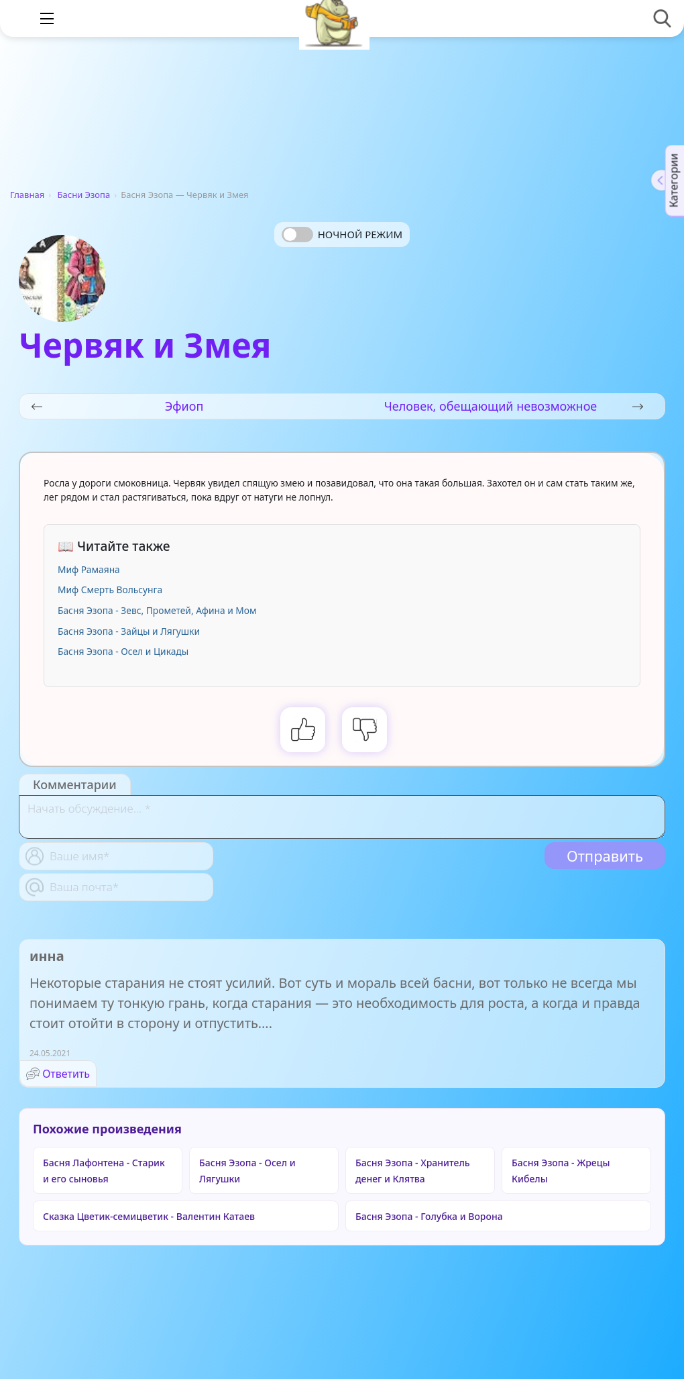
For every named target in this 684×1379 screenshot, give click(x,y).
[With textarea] (342, 817)
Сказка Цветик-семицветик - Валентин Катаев (149, 1216)
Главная (27, 195)
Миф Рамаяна (89, 569)
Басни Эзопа (84, 195)
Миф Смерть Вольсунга (110, 589)
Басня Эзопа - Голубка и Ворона (429, 1216)
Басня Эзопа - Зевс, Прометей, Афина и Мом (157, 610)
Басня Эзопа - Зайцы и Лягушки (129, 631)
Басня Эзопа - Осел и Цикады (123, 651)
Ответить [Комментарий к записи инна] (66, 1073)
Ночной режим (360, 234)
